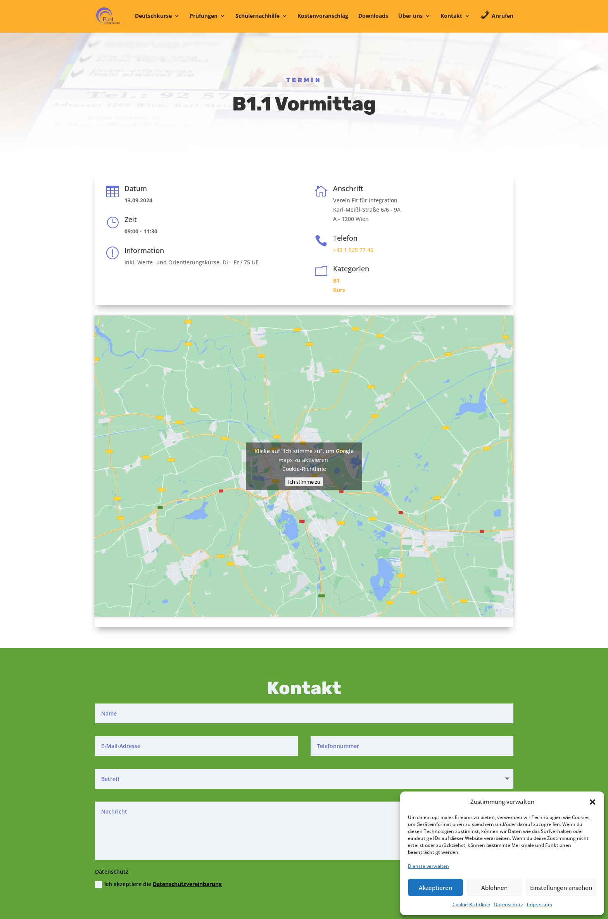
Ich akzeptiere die (158, 884)
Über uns (410, 16)
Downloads (373, 16)
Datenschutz (508, 904)
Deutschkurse (153, 16)
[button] (592, 802)
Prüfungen (204, 16)
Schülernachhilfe (257, 16)
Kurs (339, 289)
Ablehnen (494, 887)
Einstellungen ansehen (561, 887)
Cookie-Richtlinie (471, 904)
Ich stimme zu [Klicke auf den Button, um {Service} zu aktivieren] (304, 481)
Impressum (539, 904)
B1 (336, 280)
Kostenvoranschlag (322, 16)
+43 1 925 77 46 (353, 249)
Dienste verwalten (428, 866)
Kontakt (451, 16)
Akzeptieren (435, 887)
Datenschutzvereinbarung (187, 884)
